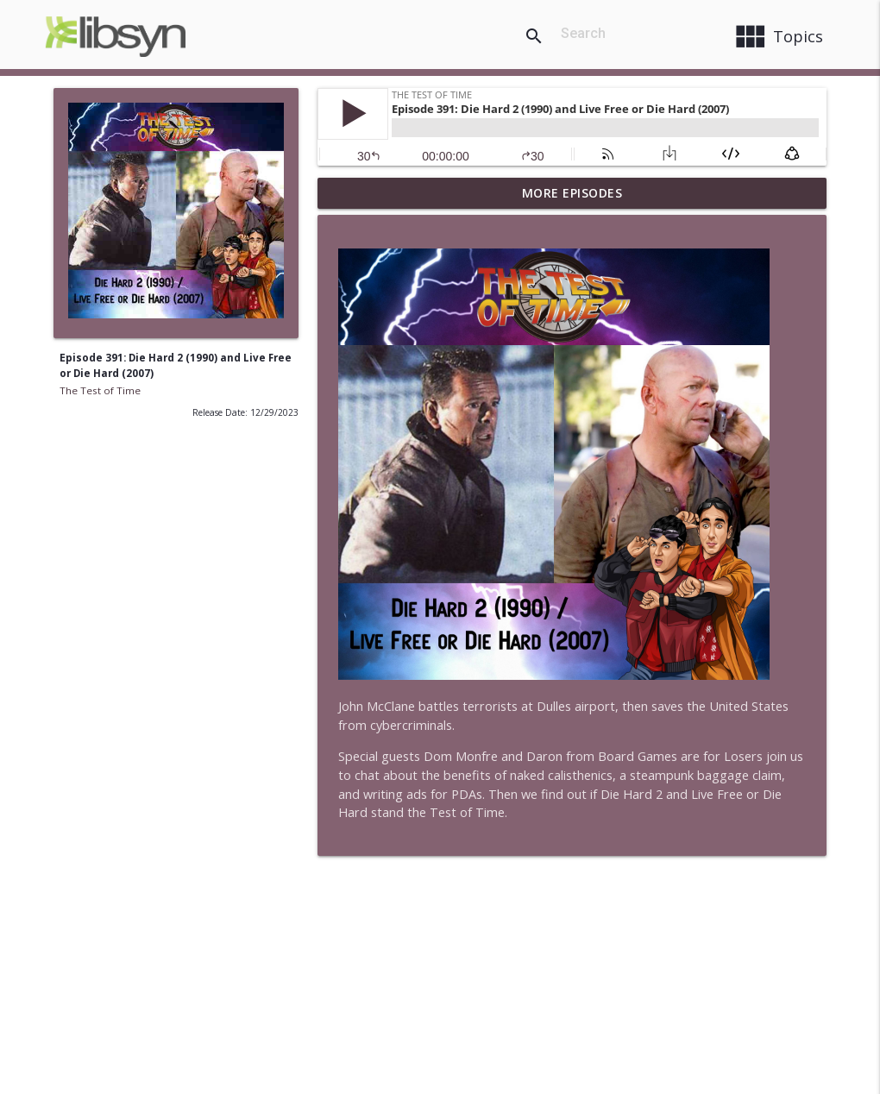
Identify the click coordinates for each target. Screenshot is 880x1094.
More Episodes (572, 193)
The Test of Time (100, 390)
